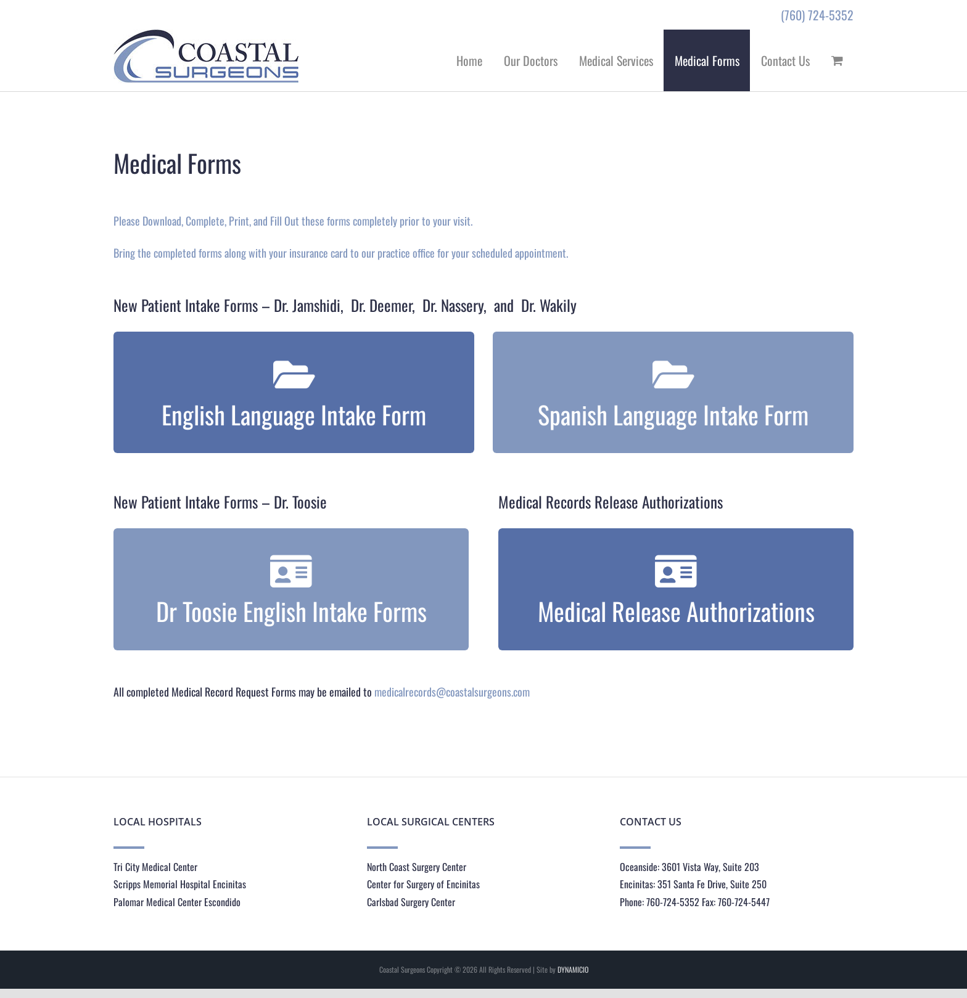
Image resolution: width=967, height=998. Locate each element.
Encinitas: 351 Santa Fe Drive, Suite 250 (693, 884)
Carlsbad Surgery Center (411, 901)
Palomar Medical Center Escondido (177, 901)
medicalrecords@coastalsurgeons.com (452, 692)
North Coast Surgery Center (416, 866)
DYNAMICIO (573, 969)
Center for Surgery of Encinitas (423, 884)
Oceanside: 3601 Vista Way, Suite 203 (689, 866)
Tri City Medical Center (155, 866)
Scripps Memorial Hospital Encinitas (179, 884)
